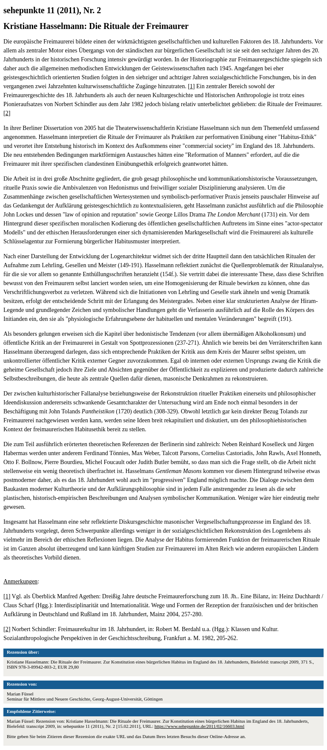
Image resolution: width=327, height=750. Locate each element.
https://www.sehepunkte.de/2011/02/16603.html (199, 726)
